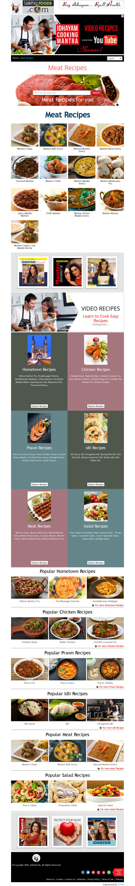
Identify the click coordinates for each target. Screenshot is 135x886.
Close (122, 16)
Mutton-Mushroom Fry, (53, 538)
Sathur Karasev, (46, 379)
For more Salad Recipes (110, 809)
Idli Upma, (75, 454)
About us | (51, 879)
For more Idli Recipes (111, 727)
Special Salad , (107, 532)
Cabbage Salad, (102, 538)
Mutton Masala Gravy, (32, 538)
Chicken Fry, (116, 379)
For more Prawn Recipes (109, 686)
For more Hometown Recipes (107, 605)
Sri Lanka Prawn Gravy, (38, 457)
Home (16, 58)
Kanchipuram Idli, (38, 382)
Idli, (83, 454)
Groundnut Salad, (91, 532)
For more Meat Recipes (110, 768)
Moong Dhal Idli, (108, 454)
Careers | (60, 879)
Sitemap (119, 879)
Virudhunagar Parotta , (49, 376)
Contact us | (70, 879)
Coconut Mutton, (48, 535)
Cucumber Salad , (87, 535)
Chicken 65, (87, 382)
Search (96, 93)
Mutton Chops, (22, 532)
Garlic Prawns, (50, 460)
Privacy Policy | (94, 879)
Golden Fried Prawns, (32, 460)
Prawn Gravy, (29, 454)
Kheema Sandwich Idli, (92, 457)
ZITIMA (121, 884)
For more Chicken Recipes (109, 645)
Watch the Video (42, 313)
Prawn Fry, (18, 454)
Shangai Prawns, (57, 457)
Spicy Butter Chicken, (79, 379)
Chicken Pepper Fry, (100, 379)
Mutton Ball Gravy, (39, 532)
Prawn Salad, (76, 532)
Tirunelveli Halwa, (39, 385)
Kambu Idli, (109, 457)
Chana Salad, (88, 538)
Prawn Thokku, (43, 454)
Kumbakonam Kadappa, (26, 379)
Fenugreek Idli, (92, 454)
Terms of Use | (108, 879)
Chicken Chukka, (102, 382)
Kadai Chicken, (93, 376)
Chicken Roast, (78, 376)
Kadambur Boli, (55, 382)
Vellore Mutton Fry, (28, 376)
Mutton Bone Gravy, (30, 535)
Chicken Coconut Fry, (110, 376)
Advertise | (82, 879)
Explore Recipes (39, 406)
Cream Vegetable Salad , (108, 535)
